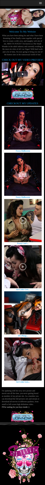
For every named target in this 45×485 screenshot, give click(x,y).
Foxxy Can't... (23, 243)
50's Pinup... (23, 336)
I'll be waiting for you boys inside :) (15, 407)
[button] (22, 74)
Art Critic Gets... (23, 289)
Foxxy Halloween (23, 151)
